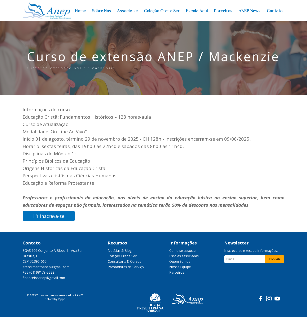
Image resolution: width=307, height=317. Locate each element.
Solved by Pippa (55, 299)
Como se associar (183, 250)
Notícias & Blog (120, 250)
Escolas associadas (184, 256)
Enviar (274, 259)
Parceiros (176, 272)
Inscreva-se (48, 216)
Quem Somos (179, 261)
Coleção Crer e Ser (122, 256)
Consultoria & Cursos (124, 261)
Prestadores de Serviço (126, 267)
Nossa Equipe (180, 267)
